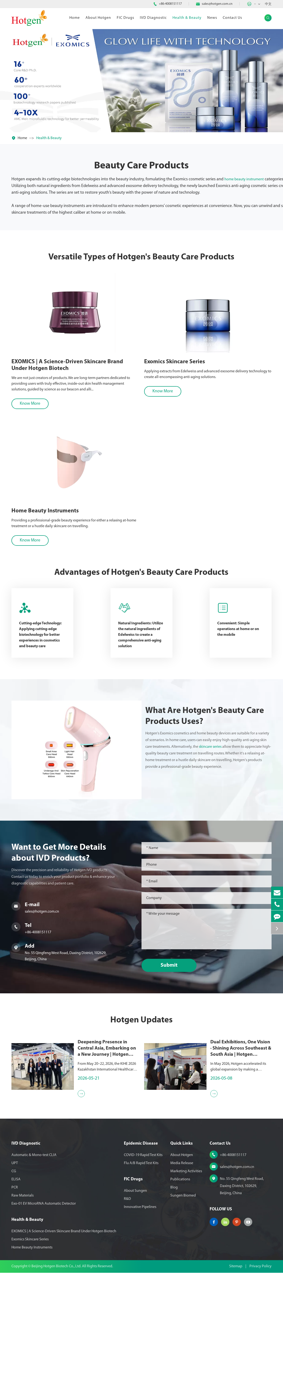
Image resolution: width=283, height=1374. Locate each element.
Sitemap (235, 1266)
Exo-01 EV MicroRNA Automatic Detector (43, 1204)
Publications (180, 1179)
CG (13, 1171)
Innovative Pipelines (140, 1207)
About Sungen (135, 1191)
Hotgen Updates (141, 1022)
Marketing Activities (186, 1171)
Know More (26, 403)
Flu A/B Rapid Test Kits (141, 1163)
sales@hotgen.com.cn (217, 4)
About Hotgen (98, 18)
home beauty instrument (244, 179)
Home (74, 18)
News (212, 18)
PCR (14, 1187)
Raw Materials (22, 1195)
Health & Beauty (187, 18)
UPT (14, 1163)
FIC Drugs (125, 18)
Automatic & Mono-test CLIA (33, 1155)
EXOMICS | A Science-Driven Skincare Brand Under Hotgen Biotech (63, 365)
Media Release (181, 1163)
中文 (268, 4)
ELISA (15, 1179)
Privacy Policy (260, 1266)
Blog (174, 1187)
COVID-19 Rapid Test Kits (143, 1155)
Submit (171, 965)
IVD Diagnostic (153, 18)
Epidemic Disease (141, 1143)
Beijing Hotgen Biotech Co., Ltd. (56, 1266)
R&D (127, 1199)
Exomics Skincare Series (170, 362)
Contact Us (232, 18)
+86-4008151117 (170, 4)
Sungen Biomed (183, 1195)
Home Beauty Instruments (31, 1247)
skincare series (212, 747)
